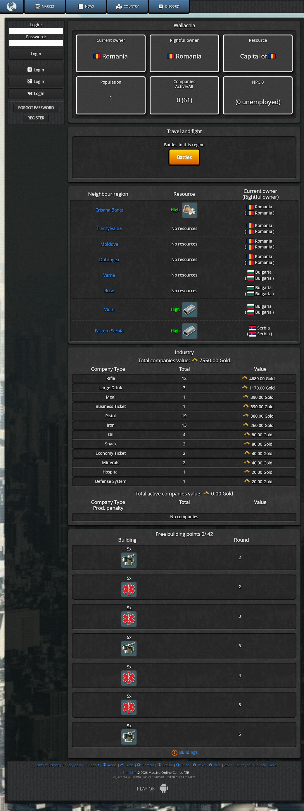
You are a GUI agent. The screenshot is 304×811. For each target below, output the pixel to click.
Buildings (188, 752)
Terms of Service (47, 765)
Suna (182, 765)
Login (35, 70)
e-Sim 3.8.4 (128, 773)
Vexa (199, 765)
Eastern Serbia (109, 331)
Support (93, 765)
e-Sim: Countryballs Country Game (250, 765)
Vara (215, 765)
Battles (184, 157)
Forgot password (36, 108)
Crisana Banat (109, 210)
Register (35, 118)
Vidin (109, 309)
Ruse (109, 291)
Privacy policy (73, 765)
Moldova (109, 244)
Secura (165, 765)
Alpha (110, 765)
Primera (145, 765)
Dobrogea (109, 260)
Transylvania (109, 228)
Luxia (127, 765)
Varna (109, 275)
